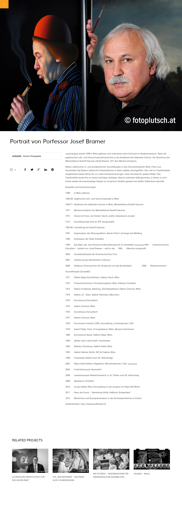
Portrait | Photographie (32, 156)
